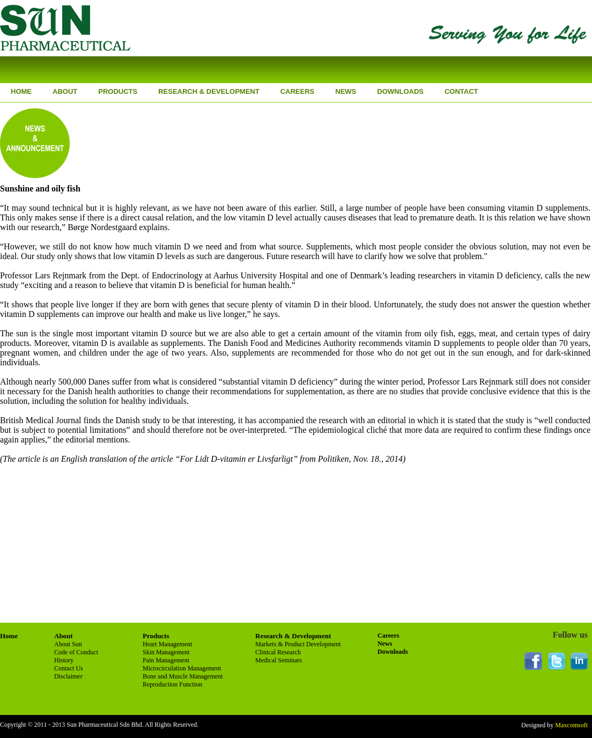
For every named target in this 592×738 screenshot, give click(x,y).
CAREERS (297, 91)
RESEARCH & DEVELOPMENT (207, 91)
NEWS (345, 91)
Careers (388, 635)
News (385, 643)
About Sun (68, 644)
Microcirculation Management (182, 668)
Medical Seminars (278, 660)
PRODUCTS (116, 91)
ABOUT (63, 91)
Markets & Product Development (298, 644)
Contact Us (68, 668)
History (63, 660)
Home (9, 636)
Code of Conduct (76, 652)
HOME (21, 91)
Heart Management (167, 644)
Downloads (393, 651)
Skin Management (166, 652)
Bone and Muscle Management (183, 676)
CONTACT (460, 91)
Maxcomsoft (570, 725)
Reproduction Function (172, 684)
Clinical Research (278, 652)
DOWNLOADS (400, 91)
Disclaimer (68, 676)
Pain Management (166, 660)
